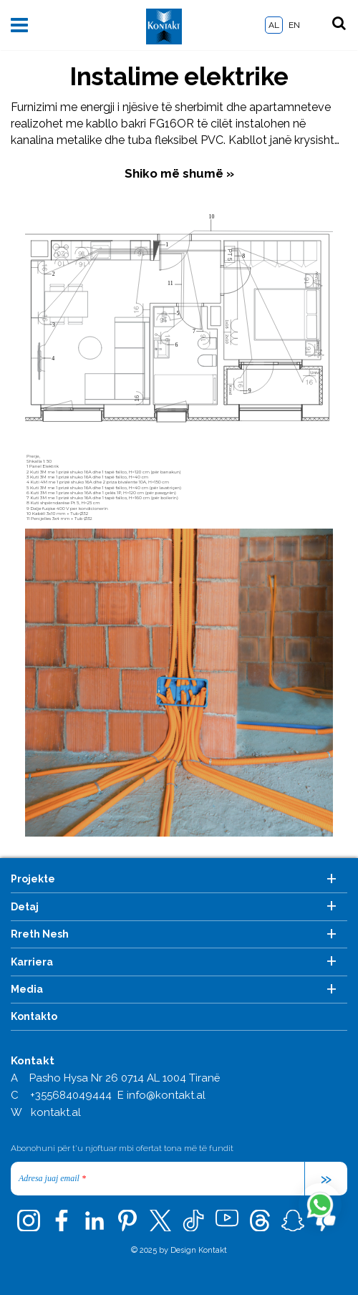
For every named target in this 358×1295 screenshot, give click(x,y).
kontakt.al (56, 1112)
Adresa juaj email (52, 1178)
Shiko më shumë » (179, 173)
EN (294, 25)
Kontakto (34, 1016)
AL (273, 25)
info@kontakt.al (166, 1095)
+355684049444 (71, 1095)
